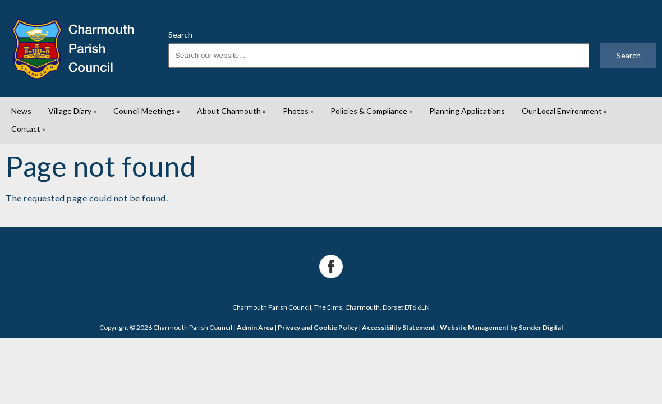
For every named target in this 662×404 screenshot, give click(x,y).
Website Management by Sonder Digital (501, 327)
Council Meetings (146, 111)
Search (180, 34)
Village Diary (72, 111)
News (21, 111)
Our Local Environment (564, 111)
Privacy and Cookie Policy (317, 327)
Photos (298, 111)
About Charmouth (231, 111)
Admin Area (255, 327)
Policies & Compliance (371, 111)
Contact (28, 129)
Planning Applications (467, 111)
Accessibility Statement (398, 327)
